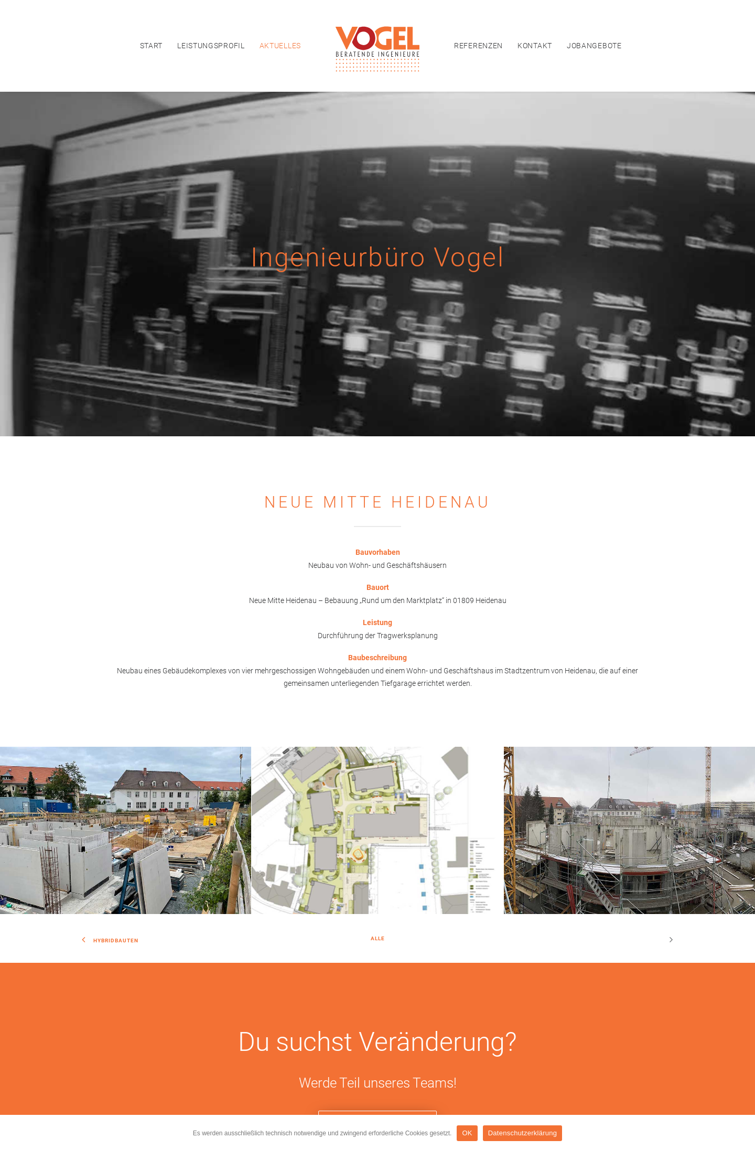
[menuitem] (151, 45)
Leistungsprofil (211, 45)
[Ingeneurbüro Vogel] (377, 45)
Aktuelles (280, 45)
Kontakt (534, 45)
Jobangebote (594, 45)
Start (151, 45)
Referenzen (478, 45)
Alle (378, 707)
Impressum (343, 1087)
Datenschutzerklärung (397, 1087)
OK (467, 1133)
